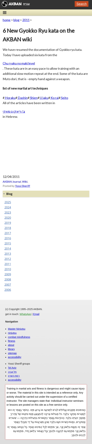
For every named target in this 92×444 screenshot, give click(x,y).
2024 (7, 207)
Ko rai (54, 98)
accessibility (14, 357)
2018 (7, 228)
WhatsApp (25, 314)
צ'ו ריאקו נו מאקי (14, 111)
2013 (7, 254)
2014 (7, 249)
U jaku (43, 98)
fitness (11, 341)
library (11, 349)
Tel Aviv (12, 367)
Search (81, 4)
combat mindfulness (19, 337)
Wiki (24, 181)
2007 (7, 285)
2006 (7, 290)
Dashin (22, 98)
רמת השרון (14, 375)
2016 (7, 238)
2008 (7, 279)
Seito (64, 98)
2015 (7, 243)
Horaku (10, 98)
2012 (7, 259)
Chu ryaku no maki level (19, 63)
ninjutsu (12, 333)
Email (36, 314)
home (7, 20)
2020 (7, 218)
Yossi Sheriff (22, 185)
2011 (25, 20)
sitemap (12, 353)
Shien (33, 98)
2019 (7, 223)
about (11, 345)
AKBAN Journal (12, 181)
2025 (7, 202)
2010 (7, 269)
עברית (26, 3)
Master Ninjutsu (16, 328)
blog (16, 20)
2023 (7, 212)
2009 (7, 274)
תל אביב (12, 371)
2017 (7, 233)
